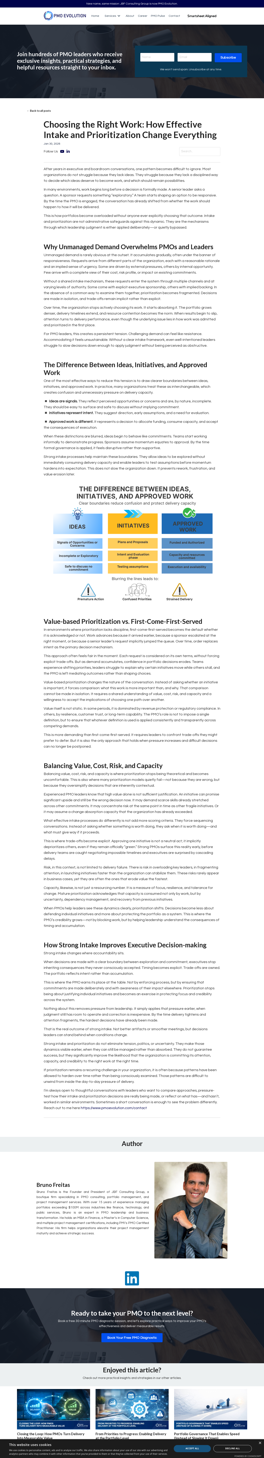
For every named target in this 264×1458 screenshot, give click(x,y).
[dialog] (132, 1448)
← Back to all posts (40, 111)
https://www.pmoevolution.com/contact (114, 1109)
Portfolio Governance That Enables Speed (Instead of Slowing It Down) (209, 1437)
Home (95, 16)
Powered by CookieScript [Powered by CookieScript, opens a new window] (247, 1456)
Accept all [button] (192, 1448)
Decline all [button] (232, 1448)
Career (142, 16)
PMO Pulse (158, 16)
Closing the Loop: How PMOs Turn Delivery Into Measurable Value (52, 1437)
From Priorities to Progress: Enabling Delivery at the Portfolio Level (126, 1437)
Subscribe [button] (228, 58)
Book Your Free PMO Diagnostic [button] (132, 1339)
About (130, 16)
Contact (174, 16)
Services (112, 16)
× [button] (260, 1443)
